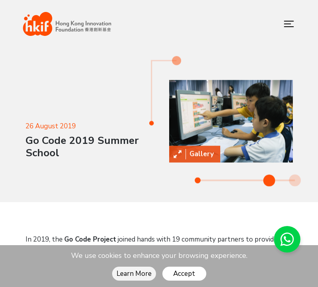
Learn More (134, 273)
